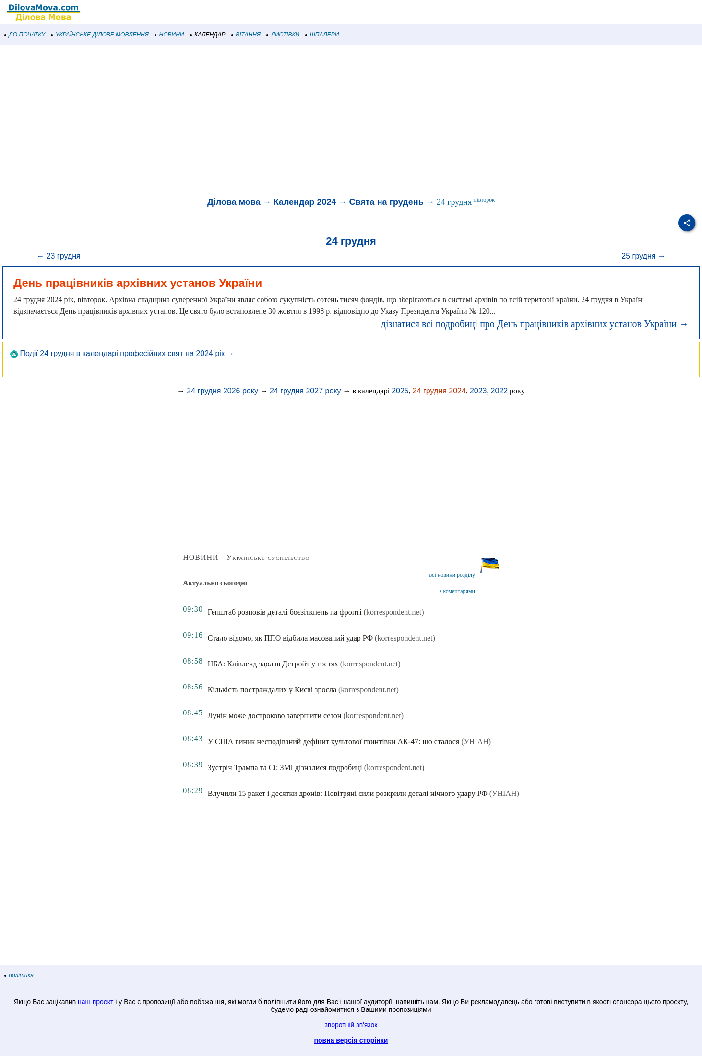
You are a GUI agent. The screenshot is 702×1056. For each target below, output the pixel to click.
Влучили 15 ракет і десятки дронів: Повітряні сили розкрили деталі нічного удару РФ (348, 793)
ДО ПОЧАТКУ (25, 34)
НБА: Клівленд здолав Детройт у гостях (273, 664)
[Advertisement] (288, 122)
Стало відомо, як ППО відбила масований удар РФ (290, 638)
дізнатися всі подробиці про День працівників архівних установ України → (535, 324)
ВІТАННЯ (246, 34)
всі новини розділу (452, 574)
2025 (400, 391)
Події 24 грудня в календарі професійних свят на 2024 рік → (122, 353)
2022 (499, 391)
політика (19, 975)
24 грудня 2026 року (222, 391)
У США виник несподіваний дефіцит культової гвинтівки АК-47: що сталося (334, 741)
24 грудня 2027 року (305, 391)
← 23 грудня (58, 256)
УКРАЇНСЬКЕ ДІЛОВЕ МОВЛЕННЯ (100, 34)
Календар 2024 (305, 202)
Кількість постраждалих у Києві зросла (272, 690)
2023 (478, 391)
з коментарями (457, 591)
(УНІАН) (476, 741)
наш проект (95, 1002)
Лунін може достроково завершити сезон (275, 716)
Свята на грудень (386, 202)
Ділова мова (234, 202)
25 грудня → (643, 256)
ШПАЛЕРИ (322, 34)
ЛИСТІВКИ (283, 34)
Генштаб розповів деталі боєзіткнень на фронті (285, 612)
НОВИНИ (170, 34)
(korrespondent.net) (394, 612)
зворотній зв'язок (351, 1025)
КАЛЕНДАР (208, 34)
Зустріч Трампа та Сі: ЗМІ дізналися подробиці (285, 767)
